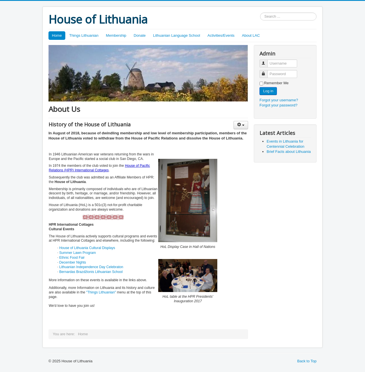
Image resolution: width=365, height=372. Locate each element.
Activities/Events (221, 35)
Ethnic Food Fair (72, 258)
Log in (268, 91)
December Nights (72, 262)
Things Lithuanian (84, 35)
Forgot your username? (278, 100)
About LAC (251, 35)
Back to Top (307, 361)
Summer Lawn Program (77, 253)
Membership (116, 35)
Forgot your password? (278, 105)
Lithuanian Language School (176, 35)
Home (57, 35)
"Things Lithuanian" (101, 292)
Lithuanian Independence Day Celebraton (91, 267)
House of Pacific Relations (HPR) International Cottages (99, 168)
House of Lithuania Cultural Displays (87, 248)
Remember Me (276, 83)
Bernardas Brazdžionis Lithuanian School (91, 272)
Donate (140, 35)
